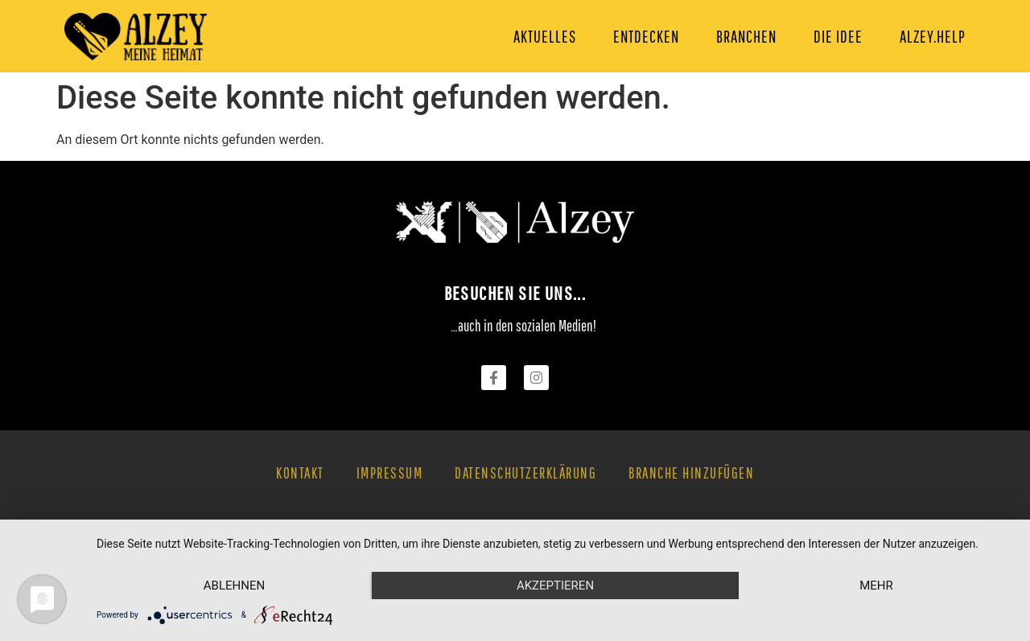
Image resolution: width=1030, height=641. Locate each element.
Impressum (389, 473)
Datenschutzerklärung (525, 473)
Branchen (746, 36)
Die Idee (838, 36)
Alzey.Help (933, 36)
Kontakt (300, 473)
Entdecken (646, 36)
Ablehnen (234, 585)
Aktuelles (544, 36)
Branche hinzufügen (691, 473)
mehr (876, 585)
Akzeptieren (555, 585)
